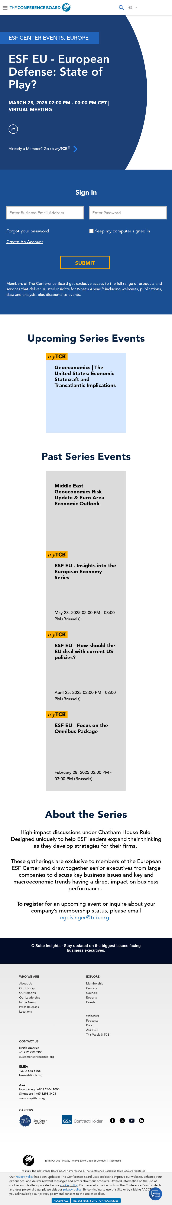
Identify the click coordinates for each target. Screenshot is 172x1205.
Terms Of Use (52, 1160)
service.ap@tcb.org (32, 1098)
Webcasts (92, 1016)
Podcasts (92, 1020)
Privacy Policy (24, 1177)
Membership (94, 983)
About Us (25, 983)
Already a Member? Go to (43, 148)
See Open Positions (40, 1122)
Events (90, 1002)
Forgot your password (27, 231)
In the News (27, 1002)
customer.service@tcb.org (36, 1057)
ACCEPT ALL (61, 1200)
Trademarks (114, 1160)
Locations (25, 1011)
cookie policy (69, 1185)
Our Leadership (29, 997)
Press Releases (29, 1007)
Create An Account (24, 241)
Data (89, 1025)
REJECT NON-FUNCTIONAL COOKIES (96, 1200)
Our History (27, 988)
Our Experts (27, 993)
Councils (91, 993)
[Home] (40, 7)
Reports (91, 997)
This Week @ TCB (98, 1034)
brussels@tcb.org (30, 1075)
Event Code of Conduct (92, 1160)
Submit (85, 263)
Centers (91, 988)
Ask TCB (92, 1030)
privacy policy (72, 1189)
